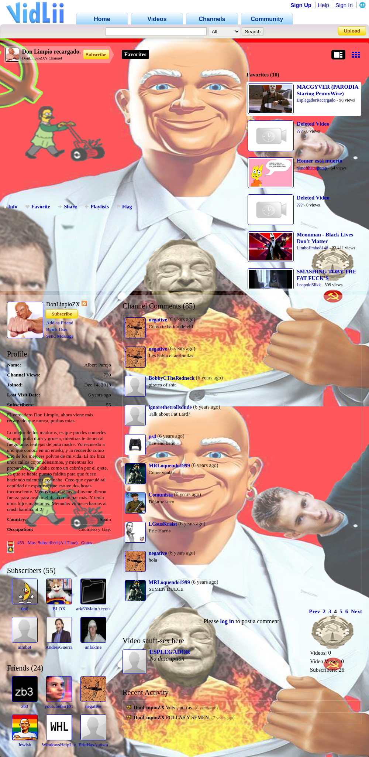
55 (49, 570)
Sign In (344, 5)
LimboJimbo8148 (312, 247)
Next (356, 611)
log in (227, 621)
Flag (124, 206)
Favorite (37, 206)
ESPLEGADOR (169, 652)
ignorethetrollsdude (170, 407)
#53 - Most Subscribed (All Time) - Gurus (54, 542)
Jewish (24, 744)
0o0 (24, 608)
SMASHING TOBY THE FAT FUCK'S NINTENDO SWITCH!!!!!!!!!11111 (326, 275)
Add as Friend (59, 322)
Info (10, 206)
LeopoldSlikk (309, 284)
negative (93, 706)
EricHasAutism (93, 744)
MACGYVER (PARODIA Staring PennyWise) (327, 90)
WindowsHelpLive (60, 744)
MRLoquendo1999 (169, 465)
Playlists (97, 206)
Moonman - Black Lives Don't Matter (325, 238)
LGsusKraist (163, 524)
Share (67, 206)
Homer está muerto (319, 161)
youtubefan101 (59, 706)
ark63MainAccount (94, 608)
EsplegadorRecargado (316, 100)
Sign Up (300, 5)
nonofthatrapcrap (312, 168)
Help (323, 5)
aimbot (24, 647)
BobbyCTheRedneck (171, 378)
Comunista (161, 495)
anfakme (93, 647)
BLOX (58, 608)
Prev (314, 611)
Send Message (60, 336)
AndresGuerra (59, 647)
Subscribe (96, 54)
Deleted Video (313, 124)
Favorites (135, 54)
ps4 (152, 436)
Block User (57, 329)
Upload (352, 31)
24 (37, 668)
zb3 (24, 706)
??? (300, 131)
